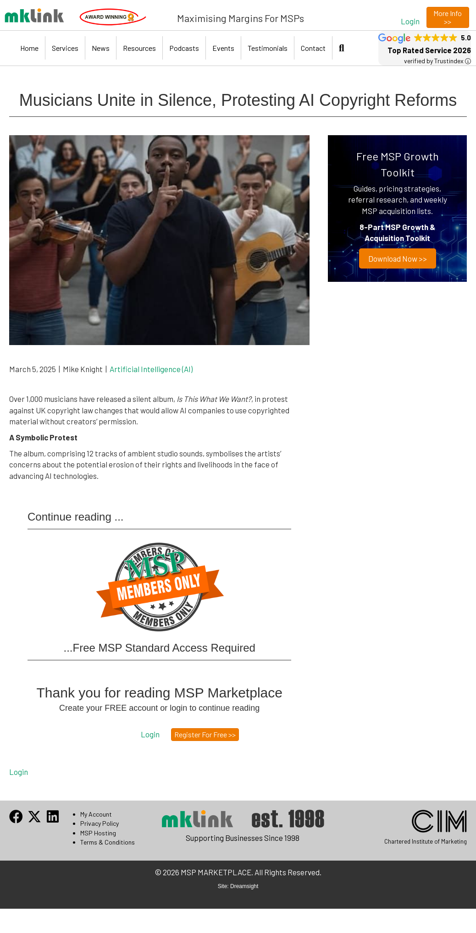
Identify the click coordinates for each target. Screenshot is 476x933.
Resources (139, 48)
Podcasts (184, 48)
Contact (313, 48)
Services (65, 48)
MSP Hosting (98, 833)
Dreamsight (244, 886)
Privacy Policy (99, 823)
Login (18, 771)
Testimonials (268, 48)
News (101, 48)
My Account (96, 814)
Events (223, 48)
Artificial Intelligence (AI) (151, 368)
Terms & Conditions (107, 842)
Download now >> (397, 258)
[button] (410, 21)
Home (29, 48)
